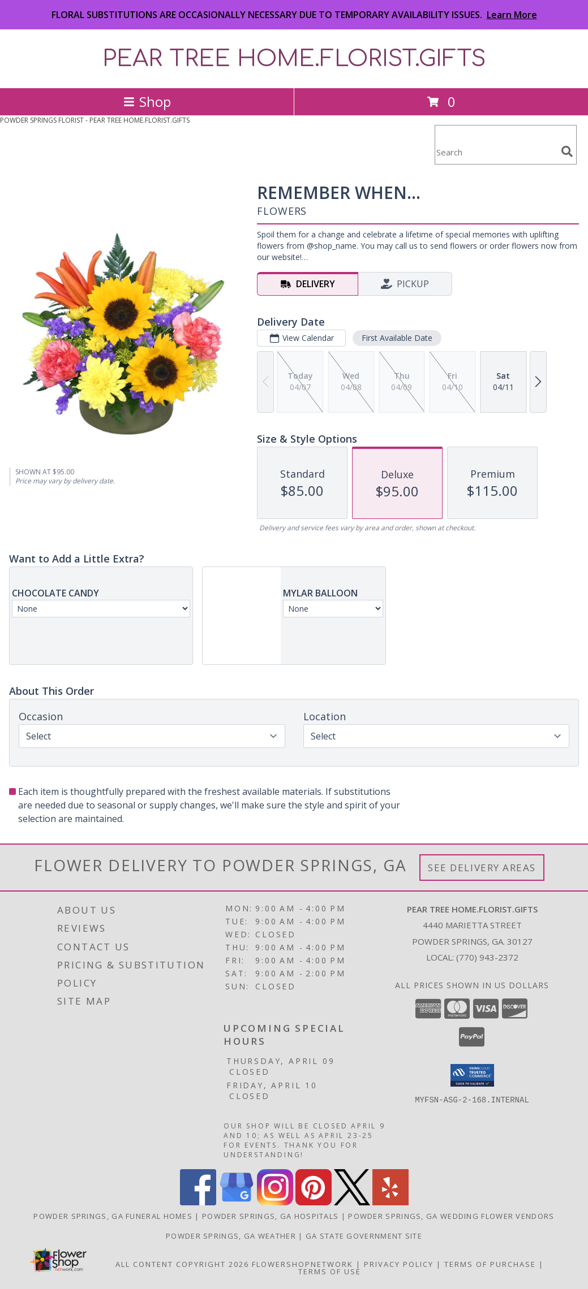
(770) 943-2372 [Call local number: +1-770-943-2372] (487, 957)
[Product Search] (495, 152)
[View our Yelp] (390, 1202)
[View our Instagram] (275, 1202)
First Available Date (397, 337)
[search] (567, 151)
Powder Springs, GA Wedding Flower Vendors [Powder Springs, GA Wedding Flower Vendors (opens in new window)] (451, 1216)
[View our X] (352, 1202)
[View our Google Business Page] (236, 1202)
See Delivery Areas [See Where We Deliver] (482, 867)
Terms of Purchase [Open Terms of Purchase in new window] (490, 1264)
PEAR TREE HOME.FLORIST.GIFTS (294, 58)
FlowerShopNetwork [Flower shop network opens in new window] (302, 1264)
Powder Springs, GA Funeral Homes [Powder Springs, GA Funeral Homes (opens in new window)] (112, 1216)
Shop (147, 101)
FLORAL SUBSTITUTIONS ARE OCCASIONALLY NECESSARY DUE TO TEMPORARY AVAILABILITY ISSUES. (294, 14)
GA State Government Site (364, 1236)
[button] (472, 1075)
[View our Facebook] (198, 1202)
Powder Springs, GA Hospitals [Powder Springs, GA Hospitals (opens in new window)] (270, 1216)
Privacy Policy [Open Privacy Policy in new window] (399, 1264)
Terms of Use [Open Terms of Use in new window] (329, 1271)
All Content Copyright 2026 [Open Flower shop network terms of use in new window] (182, 1264)
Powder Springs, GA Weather (231, 1236)
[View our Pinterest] (313, 1202)
